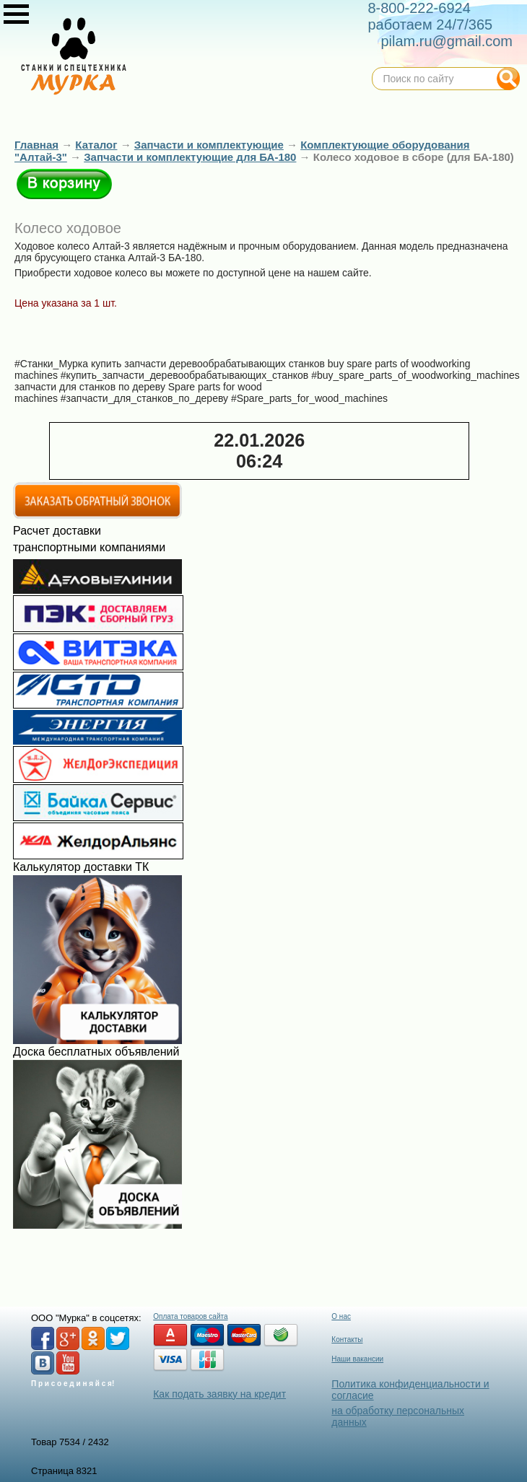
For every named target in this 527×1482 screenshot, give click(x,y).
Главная (36, 145)
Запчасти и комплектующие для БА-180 (190, 157)
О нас (341, 1316)
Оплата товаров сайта (190, 1316)
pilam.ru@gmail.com (446, 41)
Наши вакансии (357, 1359)
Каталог (96, 145)
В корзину (64, 184)
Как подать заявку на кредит (219, 1394)
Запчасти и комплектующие (209, 145)
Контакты (346, 1339)
